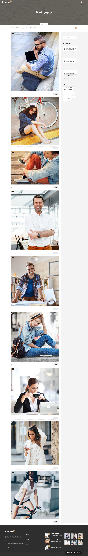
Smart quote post (54, 539)
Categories (17, 27)
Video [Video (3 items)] (69, 98)
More (11, 94)
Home (42, 24)
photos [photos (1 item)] (72, 93)
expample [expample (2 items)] (71, 87)
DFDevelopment (54, 535)
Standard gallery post (55, 533)
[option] (67, 536)
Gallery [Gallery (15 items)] (65, 89)
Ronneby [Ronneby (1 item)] (65, 96)
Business (27, 534)
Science (27, 542)
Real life (27, 539)
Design (27, 536)
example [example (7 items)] (65, 87)
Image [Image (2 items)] (70, 89)
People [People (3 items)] (70, 91)
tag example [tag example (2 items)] (72, 96)
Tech (27, 544)
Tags (26, 27)
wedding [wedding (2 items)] (65, 100)
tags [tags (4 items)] (65, 98)
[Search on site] (70, 37)
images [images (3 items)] (65, 91)
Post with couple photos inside (57, 545)
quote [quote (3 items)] (69, 94)
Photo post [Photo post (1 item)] (66, 93)
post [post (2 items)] (65, 94)
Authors (34, 27)
